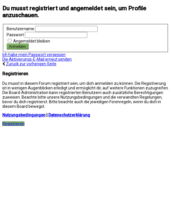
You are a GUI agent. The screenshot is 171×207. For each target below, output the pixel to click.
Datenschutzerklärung (69, 115)
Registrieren (13, 123)
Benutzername (20, 28)
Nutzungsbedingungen (23, 115)
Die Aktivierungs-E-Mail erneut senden (37, 59)
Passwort (15, 34)
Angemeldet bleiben (29, 41)
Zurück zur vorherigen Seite (31, 64)
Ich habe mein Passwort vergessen (34, 54)
